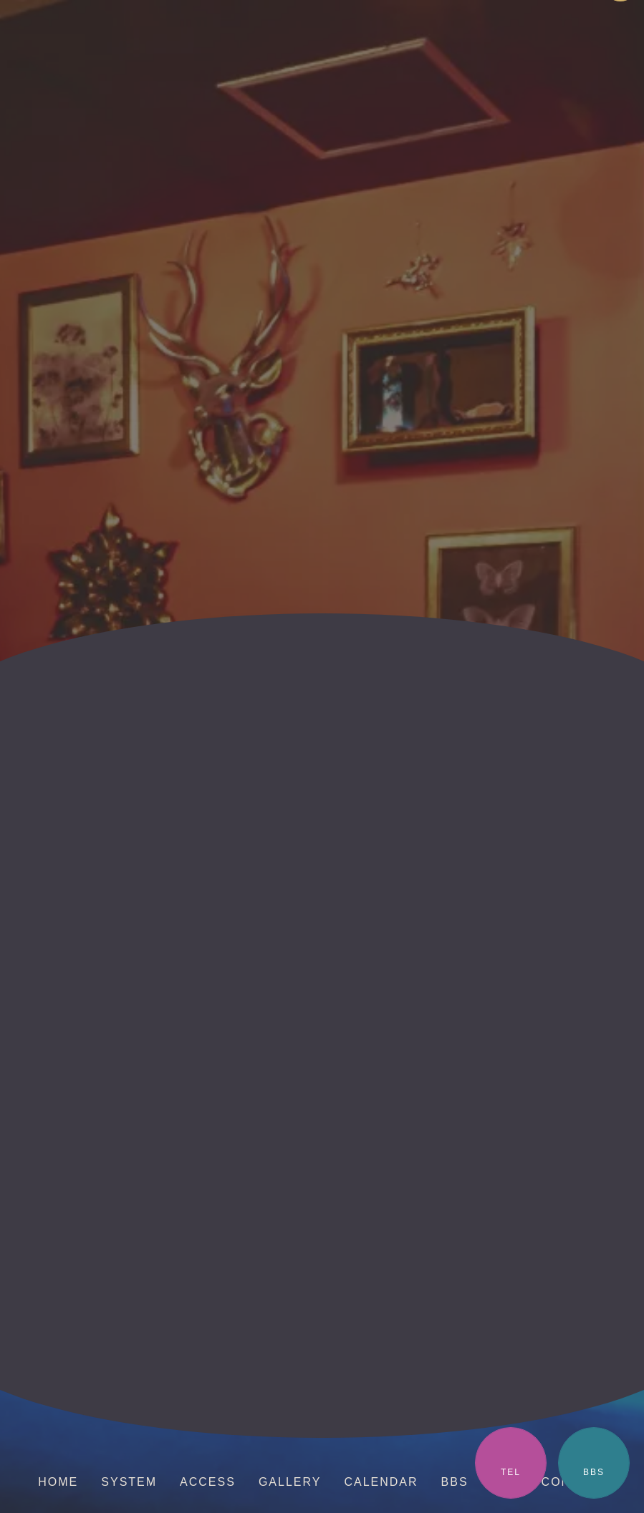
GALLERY (290, 1482)
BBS (594, 1472)
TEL (511, 1472)
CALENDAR (381, 1482)
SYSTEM (129, 1482)
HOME (58, 1482)
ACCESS (208, 1482)
